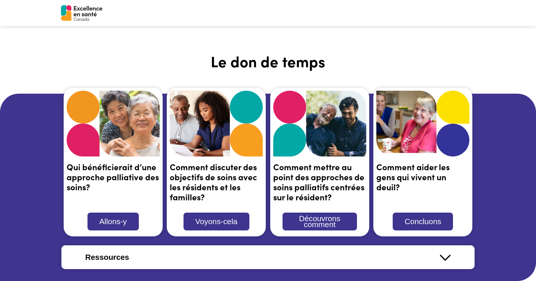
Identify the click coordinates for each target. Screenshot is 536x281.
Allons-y (113, 221)
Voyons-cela (216, 221)
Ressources (107, 257)
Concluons (423, 221)
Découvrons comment (319, 221)
